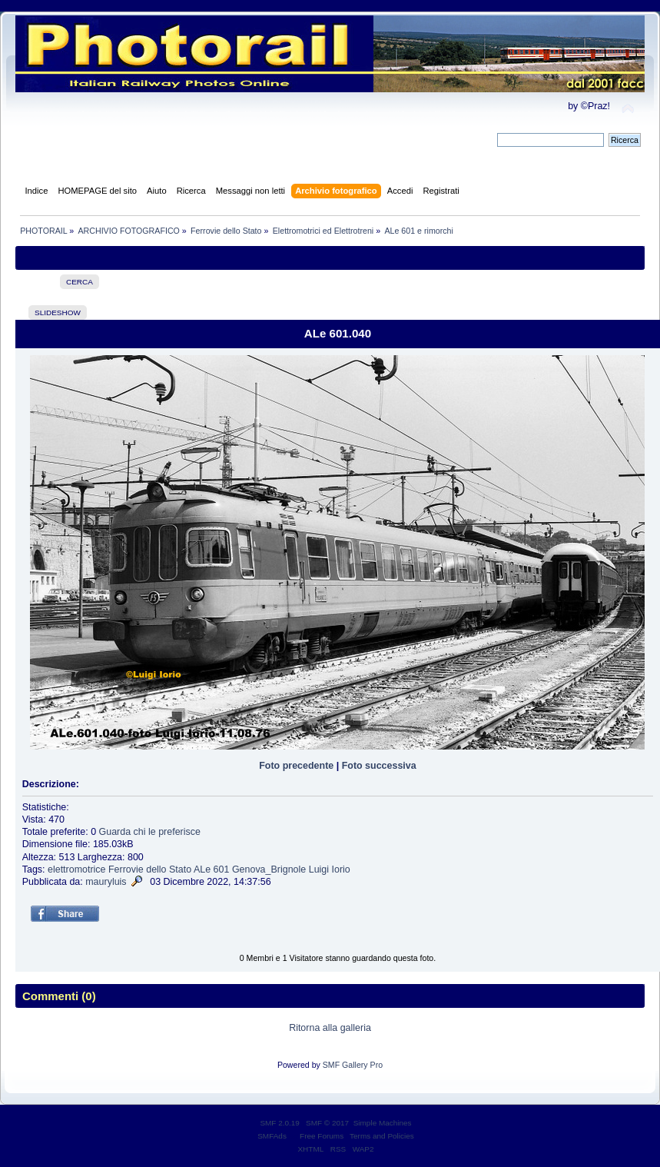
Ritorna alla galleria (330, 1027)
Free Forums (321, 1136)
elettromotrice (77, 869)
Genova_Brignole (269, 869)
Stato (180, 869)
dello (156, 869)
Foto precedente (296, 765)
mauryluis (105, 881)
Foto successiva (379, 765)
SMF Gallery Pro (353, 1064)
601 (222, 869)
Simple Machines (382, 1123)
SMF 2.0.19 (280, 1123)
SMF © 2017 (327, 1123)
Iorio (341, 869)
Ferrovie (126, 869)
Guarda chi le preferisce (150, 831)
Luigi (319, 869)
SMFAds (272, 1136)
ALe (202, 869)
